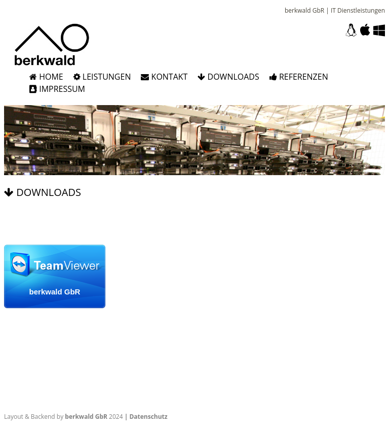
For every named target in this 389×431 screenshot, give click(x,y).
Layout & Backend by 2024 (63, 416)
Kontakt (164, 76)
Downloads (228, 76)
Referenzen (298, 76)
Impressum (57, 88)
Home (46, 76)
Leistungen (102, 76)
